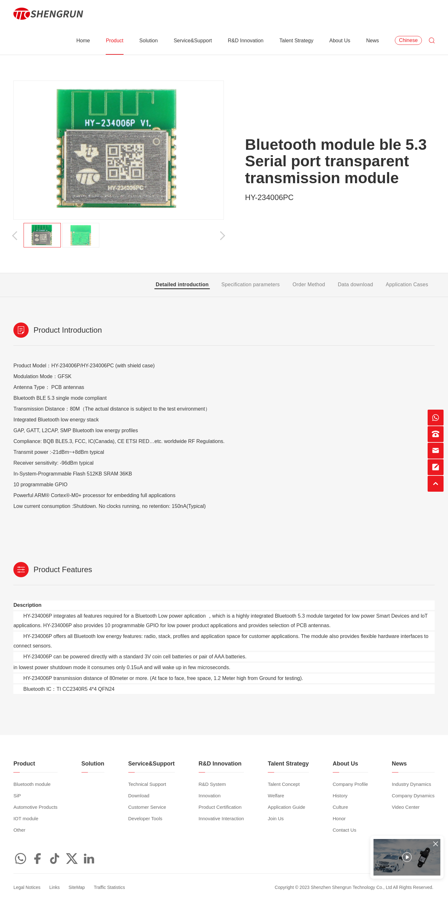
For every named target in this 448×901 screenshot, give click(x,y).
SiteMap (76, 887)
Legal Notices (26, 887)
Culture (340, 807)
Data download (355, 284)
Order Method (309, 284)
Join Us (276, 818)
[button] (16, 235)
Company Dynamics (413, 795)
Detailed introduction (182, 284)
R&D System (212, 784)
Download (139, 795)
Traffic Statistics (109, 887)
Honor (339, 818)
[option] (119, 150)
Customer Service (147, 807)
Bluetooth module (32, 784)
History (340, 795)
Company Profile (350, 784)
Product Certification (220, 807)
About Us (339, 40)
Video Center (406, 807)
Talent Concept (284, 784)
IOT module (25, 818)
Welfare (276, 795)
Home (83, 40)
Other (19, 830)
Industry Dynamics (411, 784)
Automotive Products (35, 807)
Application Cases (407, 284)
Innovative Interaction (221, 818)
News (372, 40)
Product (114, 40)
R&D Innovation (245, 40)
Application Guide (286, 807)
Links (54, 887)
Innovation (210, 795)
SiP (17, 795)
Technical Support (147, 784)
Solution (148, 40)
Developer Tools (145, 818)
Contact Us (344, 830)
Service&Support (193, 40)
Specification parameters (250, 284)
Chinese (408, 40)
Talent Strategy (297, 40)
